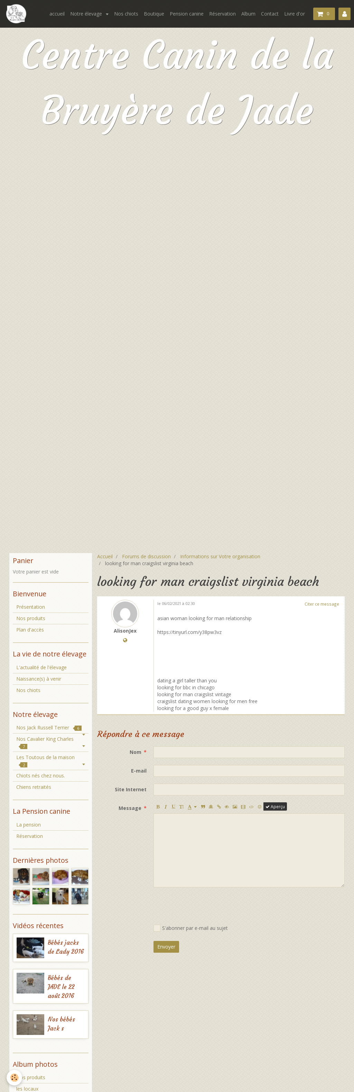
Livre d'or (294, 13)
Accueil (105, 556)
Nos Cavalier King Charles (45, 742)
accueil (57, 13)
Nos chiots (126, 13)
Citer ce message (322, 604)
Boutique (154, 13)
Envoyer (166, 946)
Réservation (222, 13)
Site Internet (131, 789)
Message (130, 808)
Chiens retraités (33, 787)
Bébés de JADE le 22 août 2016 (61, 987)
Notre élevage (86, 13)
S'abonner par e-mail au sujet (190, 928)
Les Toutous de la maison (45, 760)
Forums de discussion (146, 556)
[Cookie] (14, 1077)
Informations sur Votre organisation (220, 556)
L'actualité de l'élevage (41, 667)
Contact (270, 13)
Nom (135, 752)
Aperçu (275, 806)
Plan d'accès (30, 629)
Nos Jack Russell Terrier (49, 727)
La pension (28, 824)
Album (248, 13)
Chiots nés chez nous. (40, 775)
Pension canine (187, 13)
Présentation (30, 607)
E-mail (139, 770)
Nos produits (30, 618)
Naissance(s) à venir (38, 678)
